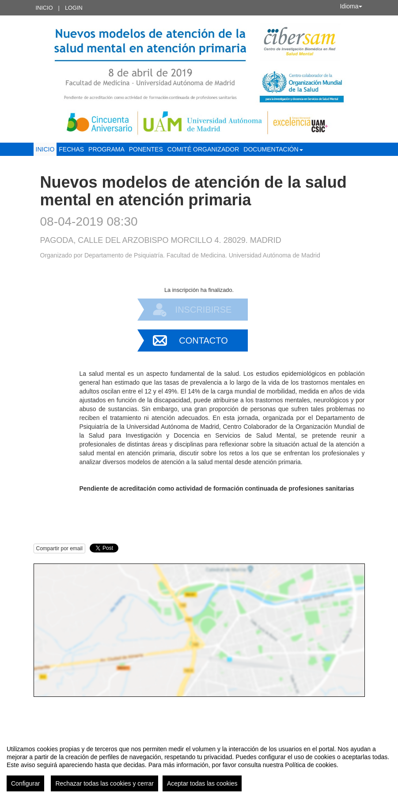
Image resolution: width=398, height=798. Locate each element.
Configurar (25, 783)
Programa (106, 149)
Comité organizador (203, 149)
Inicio (44, 7)
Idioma (351, 6)
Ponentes (146, 149)
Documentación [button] (273, 149)
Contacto (203, 340)
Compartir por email (59, 548)
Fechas (71, 149)
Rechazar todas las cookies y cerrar (104, 783)
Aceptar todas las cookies (202, 783)
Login (74, 7)
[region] (199, 765)
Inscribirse (203, 309)
